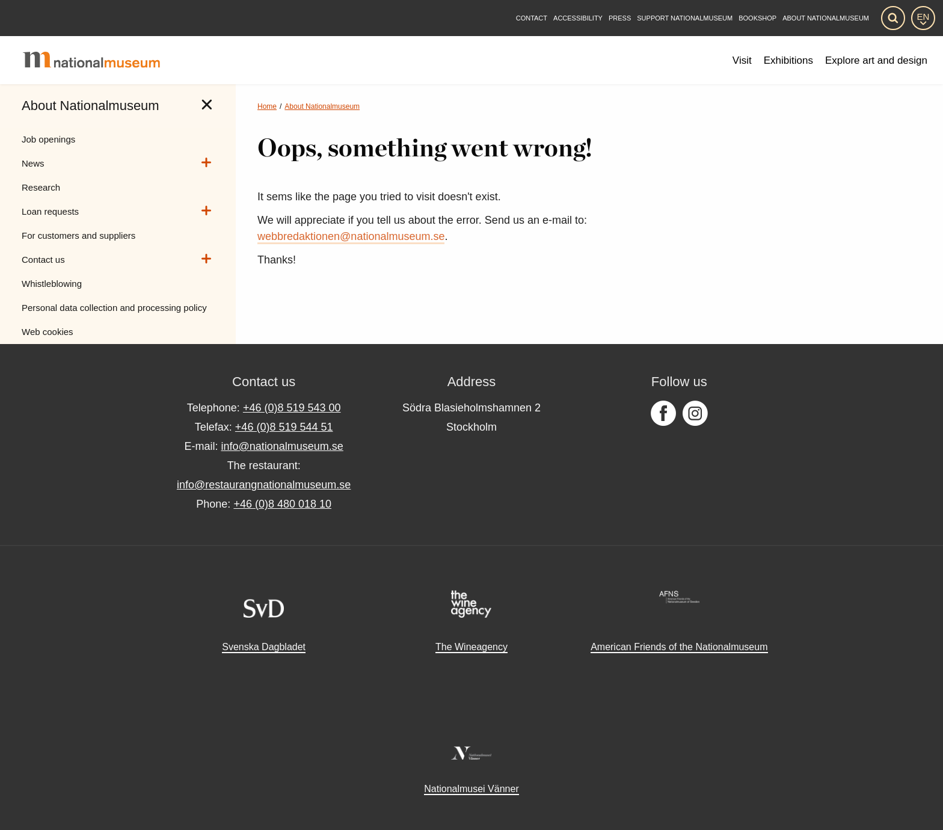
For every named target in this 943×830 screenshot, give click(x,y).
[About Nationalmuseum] (825, 18)
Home (267, 106)
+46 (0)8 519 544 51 (284, 427)
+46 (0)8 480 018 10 (282, 504)
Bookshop (757, 18)
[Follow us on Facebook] (663, 413)
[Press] (620, 18)
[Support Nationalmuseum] (685, 18)
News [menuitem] (33, 163)
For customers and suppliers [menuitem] (78, 235)
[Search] (893, 18)
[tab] (207, 104)
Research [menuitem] (41, 187)
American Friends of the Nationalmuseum (679, 647)
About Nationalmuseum (322, 106)
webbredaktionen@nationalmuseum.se (350, 236)
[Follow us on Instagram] (695, 413)
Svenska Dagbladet (264, 647)
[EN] (923, 18)
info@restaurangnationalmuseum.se (264, 485)
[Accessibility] (578, 18)
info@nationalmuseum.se (282, 446)
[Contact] (531, 18)
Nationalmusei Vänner (471, 789)
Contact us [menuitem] (43, 259)
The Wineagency (471, 647)
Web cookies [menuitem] (47, 332)
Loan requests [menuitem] (50, 211)
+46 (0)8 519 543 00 (292, 408)
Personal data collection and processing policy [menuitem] (114, 308)
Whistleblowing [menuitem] (52, 283)
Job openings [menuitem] (48, 139)
